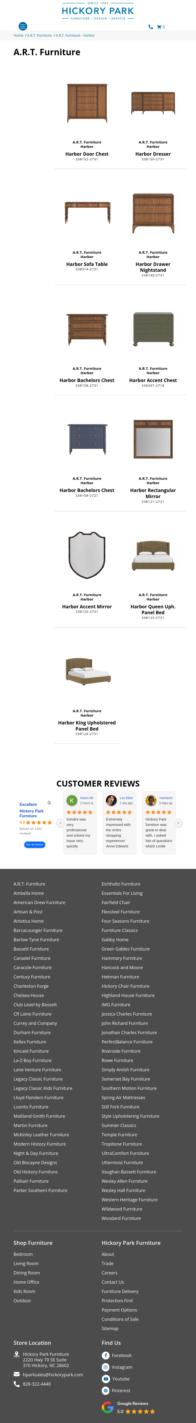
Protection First (117, 1300)
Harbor (87, 146)
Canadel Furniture (32, 958)
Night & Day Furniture (36, 1153)
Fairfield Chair (116, 902)
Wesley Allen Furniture (125, 1181)
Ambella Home (29, 893)
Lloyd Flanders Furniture (39, 1097)
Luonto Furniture (31, 1107)
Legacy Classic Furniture (38, 1079)
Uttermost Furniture (122, 1162)
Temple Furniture (119, 1135)
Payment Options (119, 1310)
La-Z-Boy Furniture (33, 1060)
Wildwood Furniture (122, 1209)
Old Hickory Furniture (36, 1172)
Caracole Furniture (33, 967)
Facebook (122, 1355)
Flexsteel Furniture (121, 912)
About (108, 1254)
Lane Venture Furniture (37, 1070)
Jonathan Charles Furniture (129, 1032)
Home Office (26, 1282)
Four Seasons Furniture (126, 921)
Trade (108, 1263)
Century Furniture (32, 977)
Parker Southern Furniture (41, 1190)
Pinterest (121, 1390)
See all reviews (34, 844)
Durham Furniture (32, 1032)
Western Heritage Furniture (130, 1200)
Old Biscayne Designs (35, 1162)
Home (18, 35)
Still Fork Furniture (120, 1107)
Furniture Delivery (120, 1291)
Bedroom (23, 1254)
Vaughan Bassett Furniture (129, 1172)
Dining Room (27, 1273)
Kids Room (24, 1291)
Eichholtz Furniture (121, 884)
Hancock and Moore (122, 967)
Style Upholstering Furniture (131, 1116)
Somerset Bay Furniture (126, 1079)
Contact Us (113, 1282)
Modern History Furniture (40, 1144)
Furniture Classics (120, 930)
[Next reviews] (178, 823)
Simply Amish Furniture (126, 1070)
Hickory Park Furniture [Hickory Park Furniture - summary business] (32, 813)
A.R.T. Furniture (39, 35)
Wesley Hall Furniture (124, 1190)
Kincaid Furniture (31, 1051)
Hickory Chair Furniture (126, 986)
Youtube (121, 1379)
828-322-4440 (37, 1384)
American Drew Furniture (40, 902)
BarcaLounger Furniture (38, 930)
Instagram (122, 1367)
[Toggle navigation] (23, 26)
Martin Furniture (30, 1125)
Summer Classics (119, 1125)
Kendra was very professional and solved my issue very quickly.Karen (78, 833)
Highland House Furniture (128, 995)
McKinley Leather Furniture (41, 1135)
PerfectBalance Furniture (127, 1042)
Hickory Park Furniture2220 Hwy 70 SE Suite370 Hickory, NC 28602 (46, 1359)
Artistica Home (29, 921)
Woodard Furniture (121, 1218)
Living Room (26, 1263)
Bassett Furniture (31, 949)
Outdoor (22, 1300)
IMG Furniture (116, 1004)
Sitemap (110, 1328)
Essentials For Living (122, 893)
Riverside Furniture (121, 1051)
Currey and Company (35, 1023)
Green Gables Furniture (126, 949)
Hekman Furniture (120, 977)
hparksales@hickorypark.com (53, 1375)
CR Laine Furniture (33, 1014)
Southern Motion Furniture (129, 1088)
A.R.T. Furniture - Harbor (75, 35)
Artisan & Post (28, 912)
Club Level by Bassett (35, 1004)
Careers (110, 1273)
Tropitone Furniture (122, 1144)
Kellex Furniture (30, 1042)
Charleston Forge (31, 986)
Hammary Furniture (122, 958)
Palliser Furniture (31, 1181)
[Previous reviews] (61, 823)
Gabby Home (115, 939)
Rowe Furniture (117, 1060)
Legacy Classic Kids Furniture (43, 1088)
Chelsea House (29, 995)
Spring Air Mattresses (124, 1097)
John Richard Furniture (125, 1023)
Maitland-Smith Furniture (39, 1116)
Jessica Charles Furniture (127, 1014)
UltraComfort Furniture (125, 1153)
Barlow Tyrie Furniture (36, 939)
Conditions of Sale (120, 1319)
